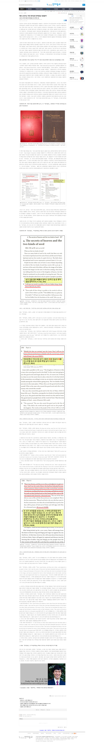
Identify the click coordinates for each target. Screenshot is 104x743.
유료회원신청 (77, 0)
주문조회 (84, 0)
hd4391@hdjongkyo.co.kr (61, 739)
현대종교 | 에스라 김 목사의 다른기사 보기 (58, 695)
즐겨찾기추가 (22, 0)
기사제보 (69, 0)
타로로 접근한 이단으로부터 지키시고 (76, 19)
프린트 (37, 709)
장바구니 (81, 0)
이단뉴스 (21, 12)
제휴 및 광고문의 (48, 733)
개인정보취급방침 (36, 733)
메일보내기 (43, 709)
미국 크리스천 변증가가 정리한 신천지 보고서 (28, 701)
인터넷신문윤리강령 (66, 733)
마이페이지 (62, 0)
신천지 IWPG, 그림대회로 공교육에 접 (76, 21)
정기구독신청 (72, 0)
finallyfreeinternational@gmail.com (35, 19)
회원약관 (42, 733)
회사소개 (29, 733)
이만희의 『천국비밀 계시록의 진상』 (29, 714)
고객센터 (65, 0)
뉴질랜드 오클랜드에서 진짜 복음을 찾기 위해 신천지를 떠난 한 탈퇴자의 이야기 (35, 703)
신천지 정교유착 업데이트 (74, 20)
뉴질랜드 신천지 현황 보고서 (25, 706)
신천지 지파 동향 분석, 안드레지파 (76, 22)
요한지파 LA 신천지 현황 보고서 (26, 700)
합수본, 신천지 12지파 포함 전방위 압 (76, 17)
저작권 (55, 733)
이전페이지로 (60, 727)
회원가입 (59, 0)
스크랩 (48, 709)
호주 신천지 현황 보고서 (27, 716)
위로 (65, 727)
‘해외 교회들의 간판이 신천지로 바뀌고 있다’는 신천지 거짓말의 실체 (33, 705)
